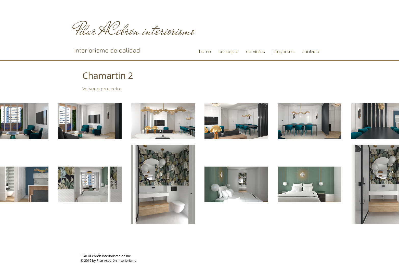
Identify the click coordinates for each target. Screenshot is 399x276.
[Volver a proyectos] (102, 89)
